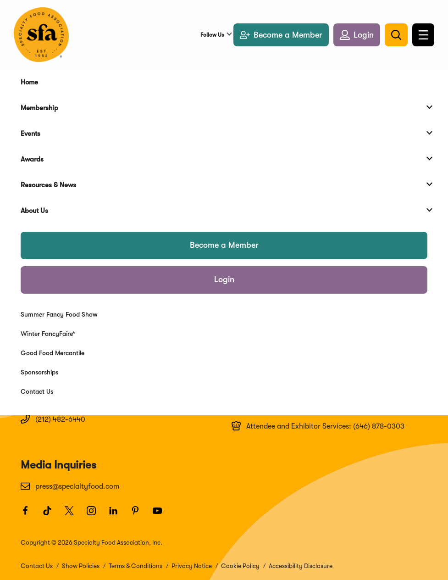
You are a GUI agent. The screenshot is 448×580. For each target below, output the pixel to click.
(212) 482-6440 (53, 419)
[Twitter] (73, 515)
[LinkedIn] (117, 515)
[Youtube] (161, 515)
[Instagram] (95, 515)
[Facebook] (29, 515)
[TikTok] (51, 515)
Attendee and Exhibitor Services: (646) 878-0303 (318, 425)
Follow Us (212, 35)
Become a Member (224, 245)
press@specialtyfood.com (70, 486)
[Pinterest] (139, 515)
